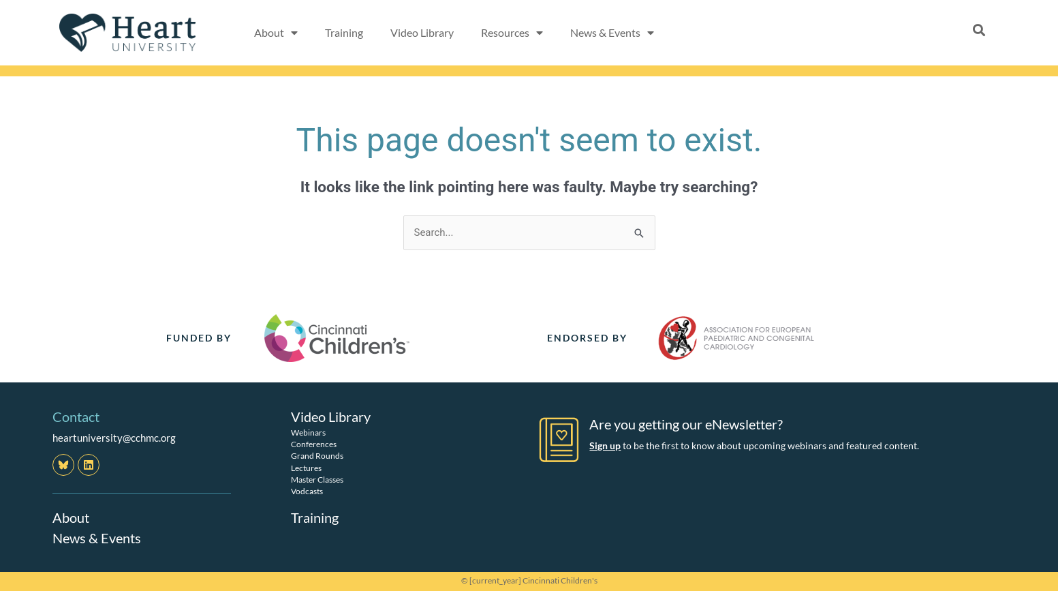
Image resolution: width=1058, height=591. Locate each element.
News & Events (96, 538)
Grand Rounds (317, 456)
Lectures (306, 468)
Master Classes (317, 479)
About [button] (276, 32)
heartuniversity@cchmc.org (114, 437)
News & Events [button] (612, 32)
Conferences (314, 444)
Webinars (308, 432)
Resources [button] (512, 32)
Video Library (422, 32)
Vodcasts (307, 491)
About (70, 517)
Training (344, 32)
